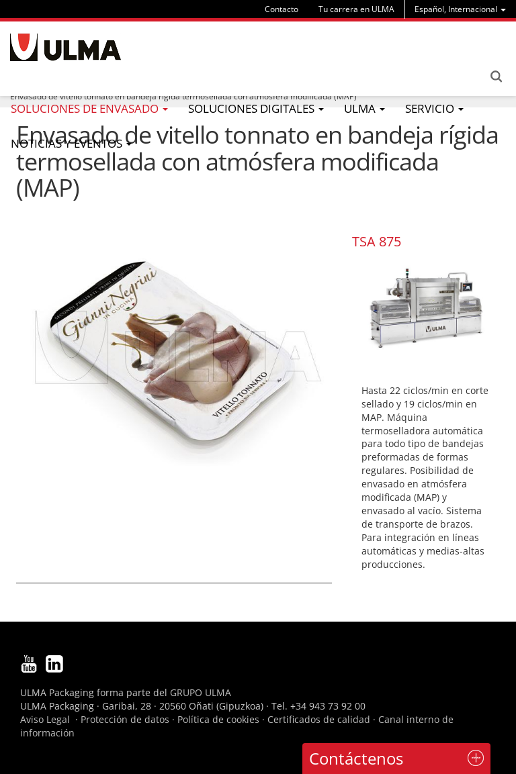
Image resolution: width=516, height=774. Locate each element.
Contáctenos (356, 758)
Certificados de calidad (318, 719)
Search (496, 76)
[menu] (460, 9)
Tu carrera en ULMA (356, 9)
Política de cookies (218, 719)
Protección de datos (125, 719)
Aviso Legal (45, 719)
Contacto (281, 9)
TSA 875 (376, 241)
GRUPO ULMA (200, 692)
